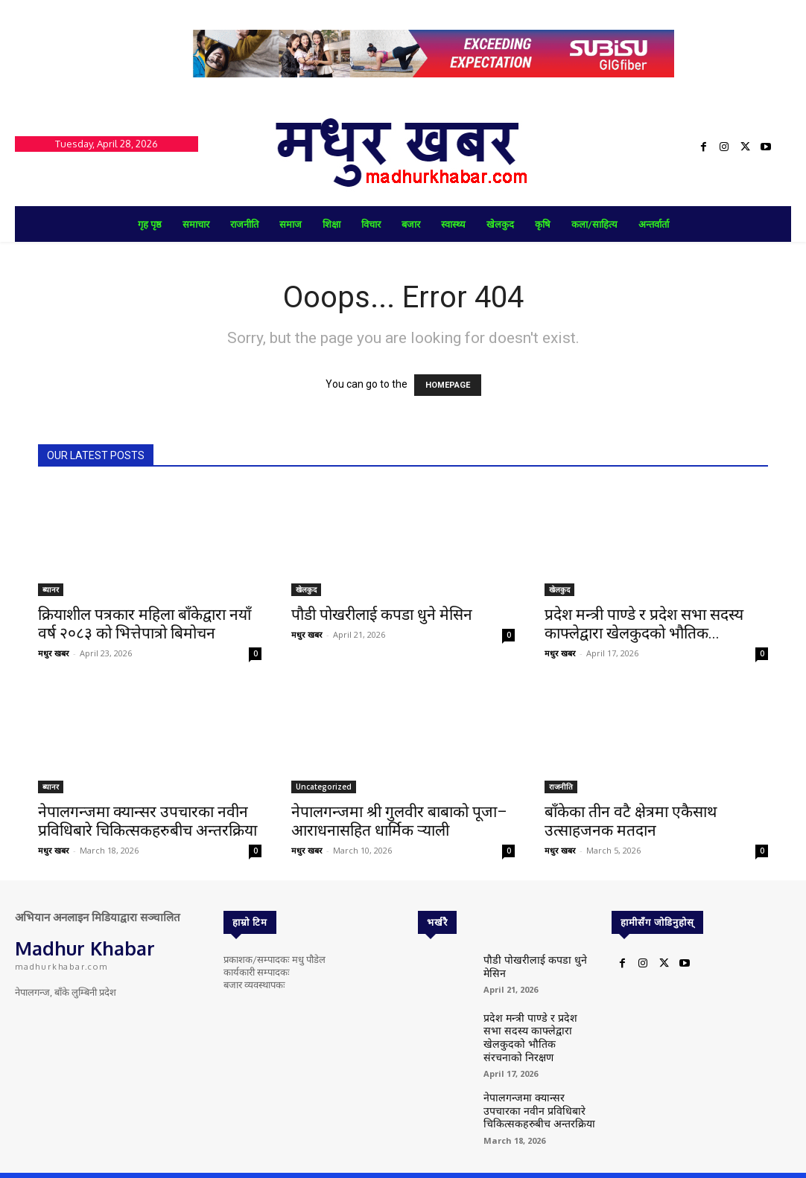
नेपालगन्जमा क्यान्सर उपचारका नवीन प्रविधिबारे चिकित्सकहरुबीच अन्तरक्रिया (147, 821)
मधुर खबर (53, 653)
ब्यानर (50, 589)
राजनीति (561, 786)
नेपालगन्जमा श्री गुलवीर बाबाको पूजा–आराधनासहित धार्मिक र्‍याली (399, 821)
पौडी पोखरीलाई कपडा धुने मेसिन (381, 615)
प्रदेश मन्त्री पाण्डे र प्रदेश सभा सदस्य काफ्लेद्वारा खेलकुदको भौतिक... (644, 624)
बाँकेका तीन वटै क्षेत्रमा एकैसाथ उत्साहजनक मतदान (631, 821)
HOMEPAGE (447, 385)
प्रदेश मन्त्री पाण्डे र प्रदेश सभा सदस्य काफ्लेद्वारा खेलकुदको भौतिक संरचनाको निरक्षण (533, 1028)
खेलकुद (306, 589)
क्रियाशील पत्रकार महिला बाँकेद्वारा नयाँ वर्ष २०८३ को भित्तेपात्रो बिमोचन (144, 624)
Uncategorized (324, 786)
